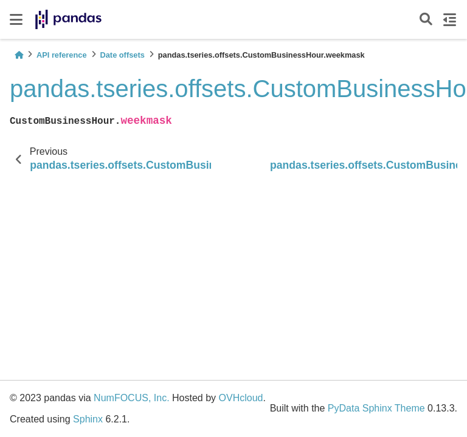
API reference (61, 54)
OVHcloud (241, 398)
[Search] (426, 20)
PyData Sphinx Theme (376, 408)
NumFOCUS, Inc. (131, 398)
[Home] (19, 55)
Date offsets (122, 54)
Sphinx (88, 419)
